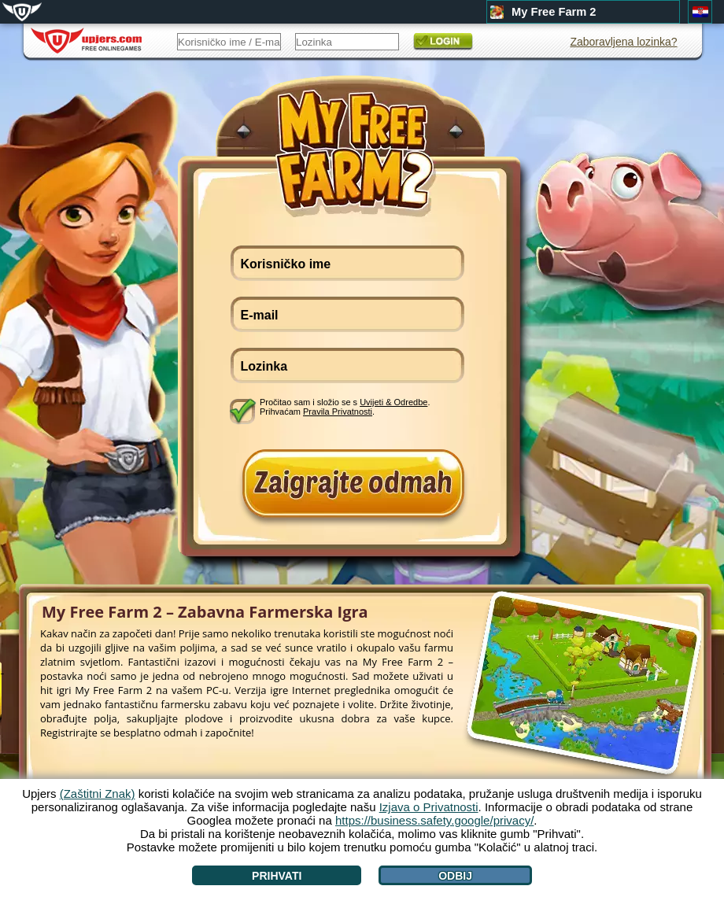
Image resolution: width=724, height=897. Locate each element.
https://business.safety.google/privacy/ (434, 820)
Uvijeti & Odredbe (393, 402)
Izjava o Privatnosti (428, 807)
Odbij (455, 875)
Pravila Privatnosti (337, 411)
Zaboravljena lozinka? (623, 41)
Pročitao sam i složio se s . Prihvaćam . (345, 406)
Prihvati (276, 875)
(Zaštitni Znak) (97, 793)
